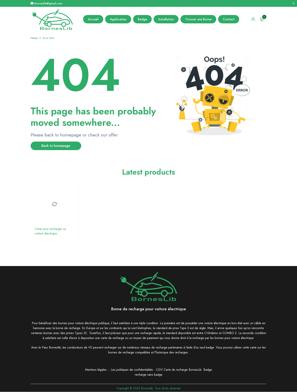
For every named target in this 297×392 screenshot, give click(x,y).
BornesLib (195, 370)
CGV (159, 370)
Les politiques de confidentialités (132, 370)
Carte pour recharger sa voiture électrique (50, 231)
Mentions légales (96, 370)
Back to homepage (56, 145)
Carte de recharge (176, 370)
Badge (207, 370)
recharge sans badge (148, 375)
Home (34, 38)
